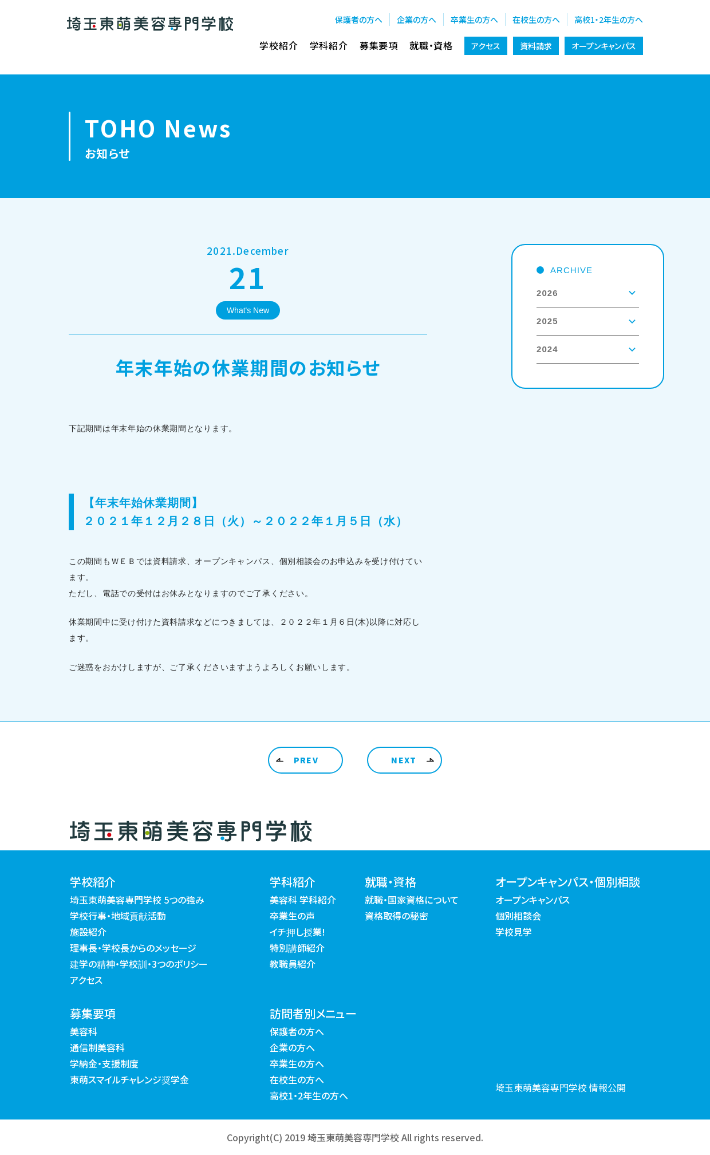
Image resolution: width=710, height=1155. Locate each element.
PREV (306, 760)
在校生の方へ (536, 19)
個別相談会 (518, 916)
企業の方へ (416, 19)
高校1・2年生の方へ (608, 19)
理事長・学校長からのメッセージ (133, 948)
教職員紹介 (292, 964)
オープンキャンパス (603, 46)
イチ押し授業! (297, 932)
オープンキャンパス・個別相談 (567, 881)
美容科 (83, 1031)
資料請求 (536, 46)
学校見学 (513, 932)
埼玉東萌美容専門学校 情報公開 (560, 1087)
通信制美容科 (97, 1047)
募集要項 (379, 45)
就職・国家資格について (412, 899)
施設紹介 (88, 932)
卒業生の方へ (474, 19)
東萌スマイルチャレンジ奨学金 (129, 1079)
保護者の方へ (358, 19)
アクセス (485, 46)
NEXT (404, 760)
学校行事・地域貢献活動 (118, 916)
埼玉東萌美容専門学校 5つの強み (137, 899)
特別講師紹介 (297, 948)
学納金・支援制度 (104, 1063)
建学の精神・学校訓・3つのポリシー (139, 964)
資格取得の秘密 (396, 916)
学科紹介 (329, 45)
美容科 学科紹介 (303, 899)
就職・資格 (431, 45)
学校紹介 (278, 45)
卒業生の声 (292, 916)
